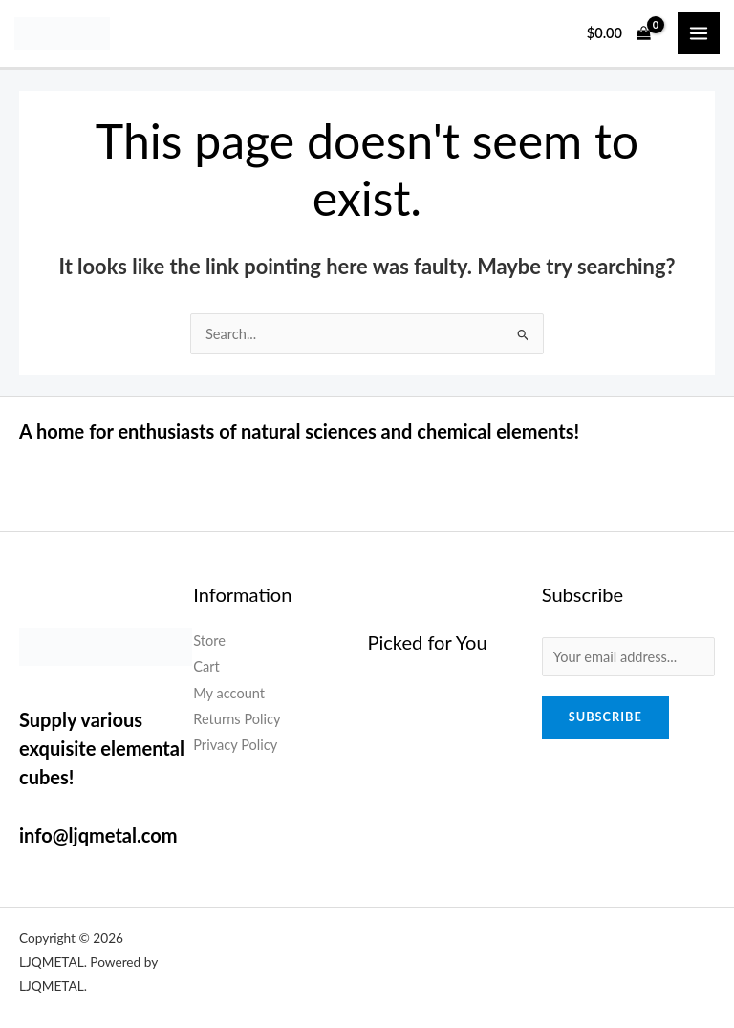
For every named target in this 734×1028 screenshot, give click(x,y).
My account (229, 693)
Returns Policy (236, 719)
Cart (206, 666)
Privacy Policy (235, 745)
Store (209, 640)
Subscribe (605, 716)
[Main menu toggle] (699, 33)
